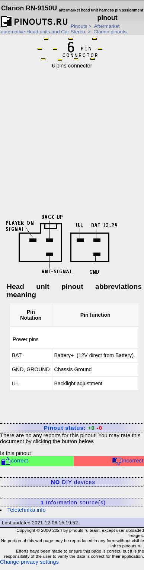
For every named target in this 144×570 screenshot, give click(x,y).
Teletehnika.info (26, 510)
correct (14, 461)
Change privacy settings (29, 562)
